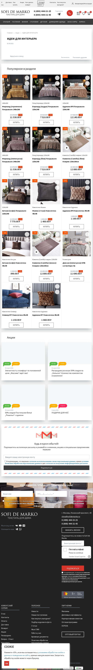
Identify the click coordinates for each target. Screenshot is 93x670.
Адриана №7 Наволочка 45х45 (45, 315)
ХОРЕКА (65, 626)
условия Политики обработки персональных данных (33, 503)
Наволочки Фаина (39, 207)
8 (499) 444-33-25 (42, 11)
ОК (6, 663)
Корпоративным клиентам (72, 618)
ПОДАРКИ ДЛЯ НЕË (60, 412)
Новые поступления (39, 615)
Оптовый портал (73, 634)
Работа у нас (36, 633)
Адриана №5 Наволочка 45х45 (76, 211)
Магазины (65, 611)
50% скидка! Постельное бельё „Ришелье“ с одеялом (18, 413)
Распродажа (6, 635)
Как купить (5, 643)
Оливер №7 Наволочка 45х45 (15, 315)
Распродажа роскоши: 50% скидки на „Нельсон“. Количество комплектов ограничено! (67, 373)
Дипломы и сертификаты (71, 615)
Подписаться (46, 468)
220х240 (65, 103)
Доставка (9, 2)
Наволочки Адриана (70, 207)
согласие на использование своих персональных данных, (52, 461)
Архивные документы (39, 637)
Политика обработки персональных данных (40, 641)
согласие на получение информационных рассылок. (67, 463)
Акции (22, 2)
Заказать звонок (70, 13)
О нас (3, 614)
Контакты (53, 2)
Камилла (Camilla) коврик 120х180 (75, 155)
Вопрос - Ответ (7, 639)
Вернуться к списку (15, 56)
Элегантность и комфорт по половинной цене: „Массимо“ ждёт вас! (23, 371)
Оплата (4, 621)
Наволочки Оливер (9, 311)
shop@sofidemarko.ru (71, 516)
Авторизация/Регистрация (83, 3)
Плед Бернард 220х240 (40, 103)
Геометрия (67, 259)
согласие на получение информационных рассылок (58, 504)
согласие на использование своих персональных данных (57, 501)
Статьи (34, 626)
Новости (34, 611)
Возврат (4, 628)
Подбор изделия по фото (41, 622)
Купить (16, 122)
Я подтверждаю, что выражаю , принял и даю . (46, 503)
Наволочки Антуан (9, 259)
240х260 (5, 103)
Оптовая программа (69, 622)
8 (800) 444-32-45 (42, 14)
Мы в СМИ (35, 629)
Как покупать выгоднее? (40, 618)
